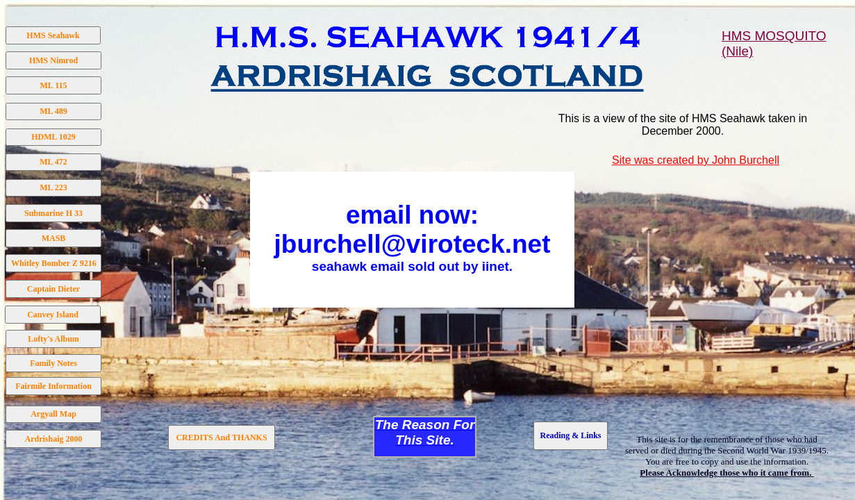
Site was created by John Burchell (695, 160)
